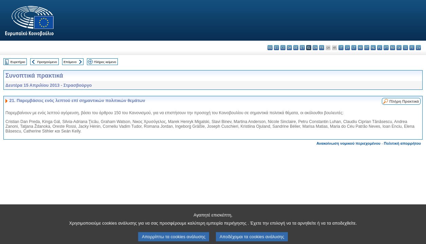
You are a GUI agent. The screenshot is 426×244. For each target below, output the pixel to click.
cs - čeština (282, 47)
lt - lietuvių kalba (353, 47)
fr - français (321, 47)
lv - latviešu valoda (347, 47)
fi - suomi (411, 47)
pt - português (386, 47)
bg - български (270, 47)
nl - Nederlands (373, 47)
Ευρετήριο (18, 62)
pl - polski (379, 47)
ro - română (392, 47)
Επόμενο (69, 62)
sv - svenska (418, 47)
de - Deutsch (295, 47)
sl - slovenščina (405, 47)
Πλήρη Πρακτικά (404, 101)
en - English (315, 47)
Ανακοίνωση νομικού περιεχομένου (348, 143)
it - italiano (341, 47)
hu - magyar (360, 47)
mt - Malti (366, 47)
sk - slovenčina (399, 47)
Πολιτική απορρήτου (402, 143)
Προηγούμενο (47, 62)
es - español (276, 47)
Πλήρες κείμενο (105, 62)
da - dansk (289, 47)
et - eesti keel (302, 47)
